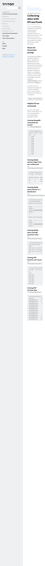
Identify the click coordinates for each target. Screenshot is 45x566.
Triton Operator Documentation (10, 33)
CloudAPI (4, 46)
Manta (3, 48)
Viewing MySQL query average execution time (32, 232)
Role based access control (7, 30)
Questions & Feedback (8, 57)
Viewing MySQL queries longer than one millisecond (34, 162)
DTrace (29, 26)
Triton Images (5, 35)
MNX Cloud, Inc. (11, 55)
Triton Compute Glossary (8, 38)
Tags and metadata (6, 28)
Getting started (5, 16)
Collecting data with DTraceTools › (34, 13)
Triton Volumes (5, 26)
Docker (4, 43)
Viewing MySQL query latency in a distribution (33, 189)
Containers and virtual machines (9, 18)
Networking (4, 23)
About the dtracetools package (31, 50)
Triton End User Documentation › (33, 8)
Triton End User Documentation (10, 14)
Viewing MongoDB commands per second (33, 122)
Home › (28, 6)
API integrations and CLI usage (8, 21)
